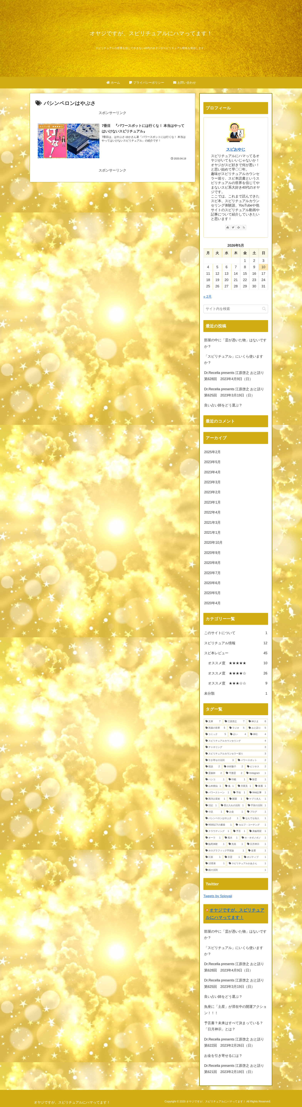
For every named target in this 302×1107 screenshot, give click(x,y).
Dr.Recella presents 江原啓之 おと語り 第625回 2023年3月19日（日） (236, 392)
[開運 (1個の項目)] (236, 799)
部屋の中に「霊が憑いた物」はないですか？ (235, 343)
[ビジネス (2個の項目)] (256, 767)
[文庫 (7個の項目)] (213, 721)
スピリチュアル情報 (235, 643)
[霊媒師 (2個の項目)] (213, 773)
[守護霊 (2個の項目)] (234, 773)
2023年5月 (212, 462)
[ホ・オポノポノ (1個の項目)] (254, 838)
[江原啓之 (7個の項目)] (234, 721)
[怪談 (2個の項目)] (212, 767)
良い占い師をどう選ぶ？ (223, 405)
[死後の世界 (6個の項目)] (215, 728)
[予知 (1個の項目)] (239, 793)
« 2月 (207, 297)
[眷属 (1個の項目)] (260, 786)
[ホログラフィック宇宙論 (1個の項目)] (225, 851)
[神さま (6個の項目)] (257, 721)
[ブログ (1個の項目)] (256, 812)
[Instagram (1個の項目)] (256, 773)
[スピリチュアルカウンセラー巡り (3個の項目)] (236, 754)
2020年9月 (212, 553)
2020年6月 (212, 583)
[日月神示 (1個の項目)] (256, 844)
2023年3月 (212, 482)
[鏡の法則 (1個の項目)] (236, 870)
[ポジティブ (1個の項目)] (255, 857)
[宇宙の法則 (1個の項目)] (257, 805)
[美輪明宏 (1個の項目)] (258, 831)
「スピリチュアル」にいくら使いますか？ (233, 360)
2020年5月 (212, 593)
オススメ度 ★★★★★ (237, 663)
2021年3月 (212, 522)
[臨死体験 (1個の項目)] (215, 844)
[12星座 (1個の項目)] (215, 863)
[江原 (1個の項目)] (213, 857)
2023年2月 (212, 492)
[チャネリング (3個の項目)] (236, 747)
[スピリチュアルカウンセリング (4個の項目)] (236, 741)
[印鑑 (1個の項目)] (237, 779)
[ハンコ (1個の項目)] (215, 779)
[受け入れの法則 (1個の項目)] (232, 805)
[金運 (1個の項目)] (257, 851)
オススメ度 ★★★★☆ (237, 673)
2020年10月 (213, 542)
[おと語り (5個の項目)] (257, 728)
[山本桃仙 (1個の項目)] (213, 786)
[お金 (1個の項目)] (235, 812)
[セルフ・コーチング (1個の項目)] (251, 825)
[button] (264, 309)
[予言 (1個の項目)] (239, 831)
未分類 (235, 693)
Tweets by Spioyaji (217, 896)
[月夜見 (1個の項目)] (244, 786)
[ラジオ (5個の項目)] (237, 728)
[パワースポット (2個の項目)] (252, 760)
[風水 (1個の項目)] (231, 838)
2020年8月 (212, 563)
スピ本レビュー (235, 653)
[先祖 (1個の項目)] (236, 844)
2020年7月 (212, 573)
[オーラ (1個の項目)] (213, 838)
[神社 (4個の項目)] (258, 734)
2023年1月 (212, 502)
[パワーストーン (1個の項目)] (217, 793)
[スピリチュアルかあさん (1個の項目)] (247, 863)
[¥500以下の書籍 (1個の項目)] (218, 825)
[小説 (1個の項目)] (214, 812)
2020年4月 (212, 603)
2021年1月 (212, 532)
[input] (235, 309)
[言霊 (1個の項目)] (232, 857)
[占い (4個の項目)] (238, 734)
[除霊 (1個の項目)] (258, 779)
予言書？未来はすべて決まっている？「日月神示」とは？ (233, 1026)
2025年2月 (212, 452)
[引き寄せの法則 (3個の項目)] (219, 760)
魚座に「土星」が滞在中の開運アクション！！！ (235, 1010)
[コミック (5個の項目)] (216, 734)
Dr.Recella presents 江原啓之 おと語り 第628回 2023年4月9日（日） (236, 376)
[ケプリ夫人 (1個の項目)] (256, 799)
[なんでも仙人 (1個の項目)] (254, 818)
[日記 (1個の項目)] (211, 805)
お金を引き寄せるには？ (223, 1056)
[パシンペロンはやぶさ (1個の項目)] (222, 818)
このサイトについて (235, 633)
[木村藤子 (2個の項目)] (233, 767)
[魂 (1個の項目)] (229, 786)
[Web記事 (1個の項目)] (258, 793)
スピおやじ (235, 149)
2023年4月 (212, 472)
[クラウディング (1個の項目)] (217, 831)
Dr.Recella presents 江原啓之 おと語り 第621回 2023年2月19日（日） (236, 1069)
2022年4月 (212, 512)
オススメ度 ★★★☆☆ (237, 683)
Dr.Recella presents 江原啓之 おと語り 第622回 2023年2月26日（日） (236, 1042)
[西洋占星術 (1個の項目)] (215, 799)
